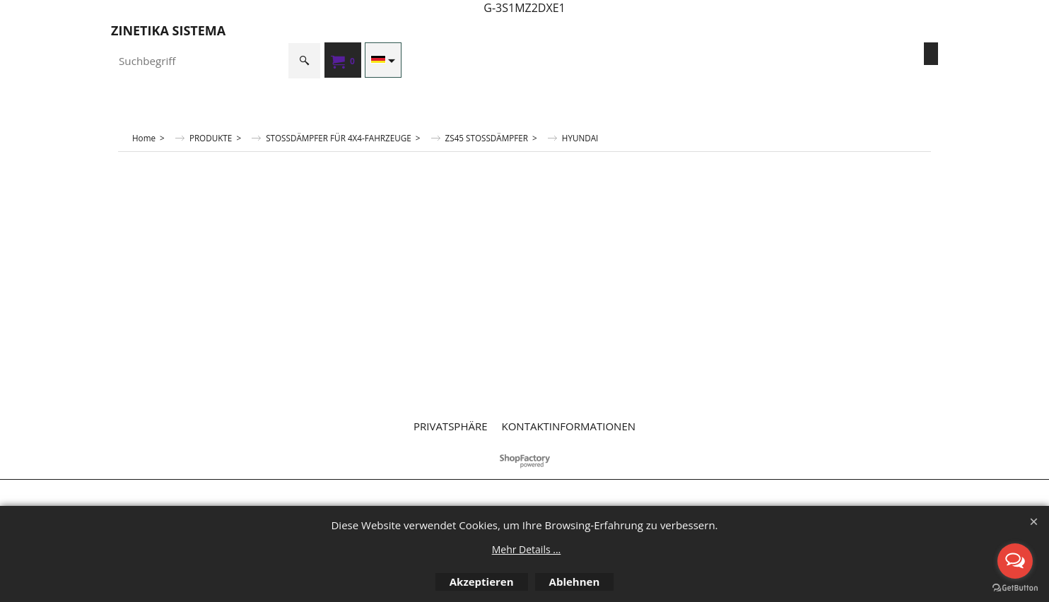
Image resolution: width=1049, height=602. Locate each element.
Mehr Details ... (526, 549)
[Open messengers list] (1015, 561)
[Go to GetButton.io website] (1015, 588)
